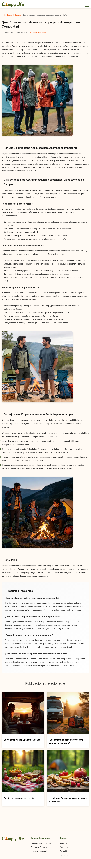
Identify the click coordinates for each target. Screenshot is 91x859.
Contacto (64, 847)
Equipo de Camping (14, 15)
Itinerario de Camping (40, 851)
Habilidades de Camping (41, 843)
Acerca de (64, 843)
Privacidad (64, 851)
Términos (64, 855)
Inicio (4, 15)
